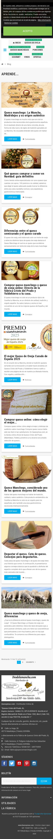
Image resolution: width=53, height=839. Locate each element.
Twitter (12, 763)
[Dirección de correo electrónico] (19, 781)
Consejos (28, 197)
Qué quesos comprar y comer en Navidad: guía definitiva (24, 175)
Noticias (28, 380)
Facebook (4, 763)
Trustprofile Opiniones (42, 814)
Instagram (34, 763)
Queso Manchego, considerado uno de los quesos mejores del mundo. (25, 489)
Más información (44, 20)
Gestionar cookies (11, 23)
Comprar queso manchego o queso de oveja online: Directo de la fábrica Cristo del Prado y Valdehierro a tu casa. (25, 289)
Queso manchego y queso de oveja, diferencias (25, 615)
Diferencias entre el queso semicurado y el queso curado (22, 232)
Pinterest (27, 763)
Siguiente (31, 662)
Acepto (27, 31)
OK (44, 781)
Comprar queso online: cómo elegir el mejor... (25, 421)
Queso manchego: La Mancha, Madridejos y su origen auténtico (24, 114)
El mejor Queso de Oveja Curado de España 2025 (25, 357)
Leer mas (12, 139)
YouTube (19, 763)
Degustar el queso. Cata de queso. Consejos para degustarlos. (25, 555)
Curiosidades (30, 139)
